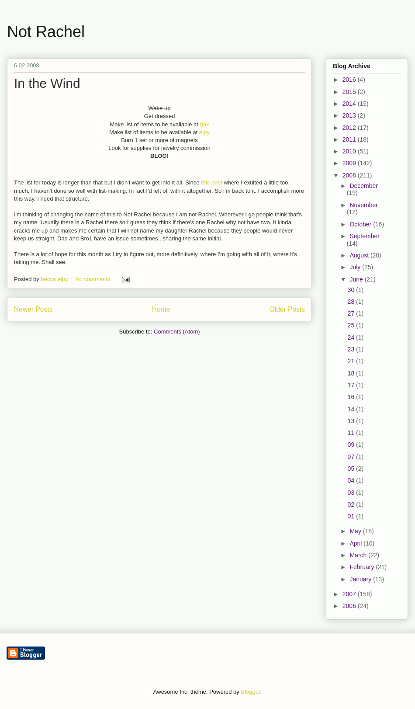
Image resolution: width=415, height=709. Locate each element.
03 (352, 492)
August (359, 255)
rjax (204, 124)
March (358, 555)
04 (352, 480)
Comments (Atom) (177, 331)
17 (352, 385)
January (361, 579)
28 (352, 301)
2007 (350, 594)
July (355, 267)
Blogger (250, 691)
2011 (350, 139)
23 (352, 349)
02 (352, 504)
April (356, 543)
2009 (350, 163)
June (356, 279)
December (363, 185)
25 (352, 325)
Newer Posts (33, 309)
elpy (204, 132)
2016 (350, 79)
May (356, 531)
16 (352, 396)
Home (161, 309)
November (363, 205)
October (361, 224)
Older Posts (287, 309)
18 (352, 373)
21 (352, 361)
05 (352, 468)
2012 (350, 127)
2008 (350, 175)
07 (352, 456)
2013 (350, 115)
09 (352, 444)
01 (352, 516)
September (364, 236)
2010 (350, 151)
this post (211, 182)
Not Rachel (46, 32)
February (362, 566)
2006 (350, 605)
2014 (350, 103)
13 (352, 420)
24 (352, 337)
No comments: (94, 279)
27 (352, 313)
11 (352, 432)
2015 (350, 91)
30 (352, 289)
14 (352, 409)
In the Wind (47, 83)
